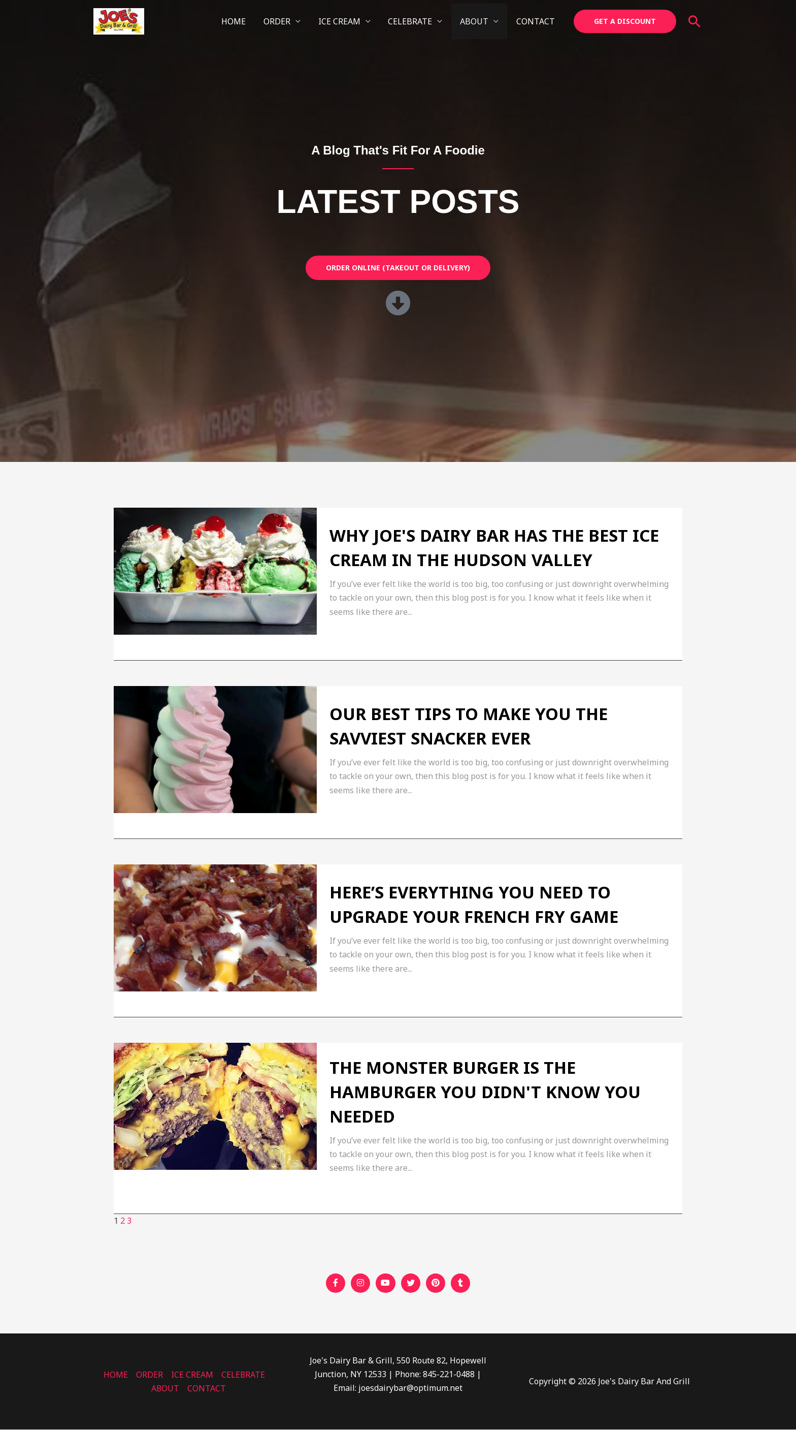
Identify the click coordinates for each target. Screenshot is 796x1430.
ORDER (283, 21)
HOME (241, 21)
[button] (625, 21)
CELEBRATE (413, 21)
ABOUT (476, 21)
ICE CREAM (344, 21)
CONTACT (536, 21)
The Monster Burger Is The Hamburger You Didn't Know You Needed (485, 1092)
